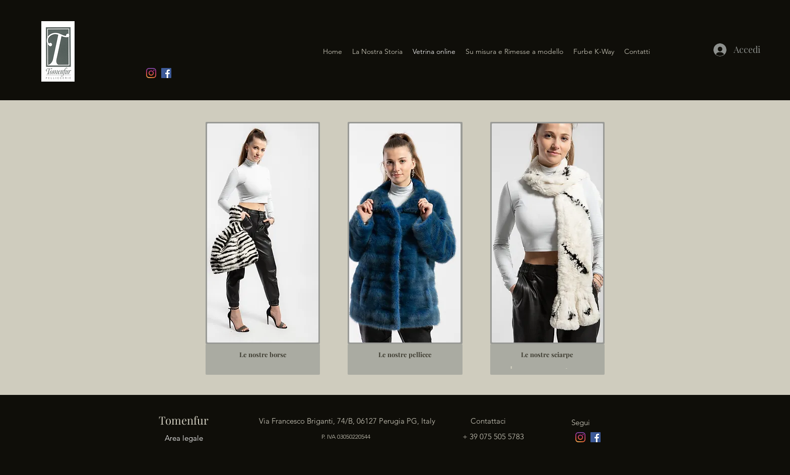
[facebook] (166, 73)
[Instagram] (151, 73)
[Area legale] (184, 438)
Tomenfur (182, 420)
